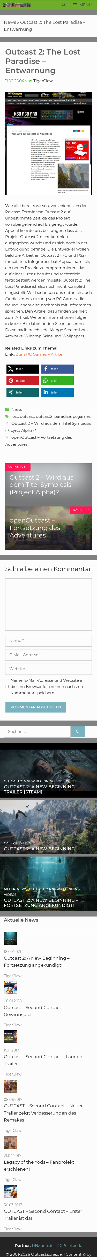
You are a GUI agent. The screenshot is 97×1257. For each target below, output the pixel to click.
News (10, 22)
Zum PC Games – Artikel (39, 354)
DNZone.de (43, 1245)
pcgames (82, 416)
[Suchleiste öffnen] (63, 5)
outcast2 (44, 416)
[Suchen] (78, 732)
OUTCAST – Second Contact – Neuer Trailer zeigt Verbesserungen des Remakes (43, 1112)
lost (14, 416)
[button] (22, 369)
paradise (62, 416)
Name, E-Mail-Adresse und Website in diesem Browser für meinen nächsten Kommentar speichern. (47, 686)
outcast (27, 416)
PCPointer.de (69, 1245)
